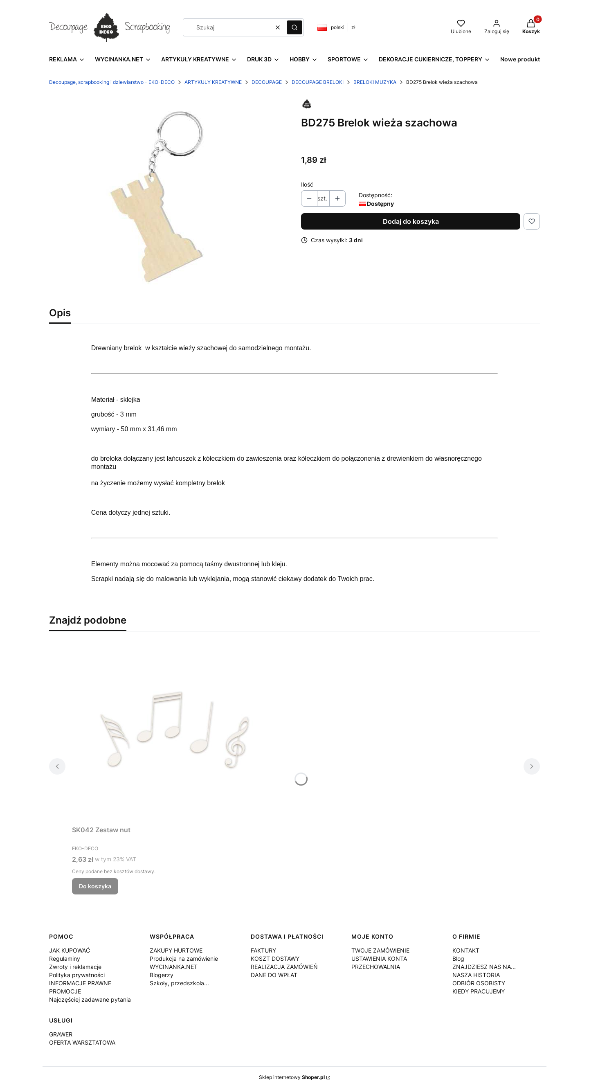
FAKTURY (263, 950)
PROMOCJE (65, 991)
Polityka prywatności (77, 974)
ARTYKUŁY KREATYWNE (213, 82)
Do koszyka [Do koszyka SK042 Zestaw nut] (95, 886)
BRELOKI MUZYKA (374, 82)
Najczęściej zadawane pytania (90, 999)
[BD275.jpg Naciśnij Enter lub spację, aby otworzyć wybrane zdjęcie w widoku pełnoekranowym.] (168, 198)
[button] (294, 27)
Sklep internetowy (292, 1077)
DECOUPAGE (267, 82)
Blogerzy (161, 974)
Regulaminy (64, 958)
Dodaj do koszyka (411, 221)
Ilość (307, 184)
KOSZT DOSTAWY (275, 958)
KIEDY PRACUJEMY (478, 991)
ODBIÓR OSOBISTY (478, 983)
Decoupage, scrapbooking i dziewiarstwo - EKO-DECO (112, 82)
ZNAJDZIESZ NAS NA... (484, 966)
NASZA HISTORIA (476, 974)
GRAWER (60, 1034)
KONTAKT (465, 950)
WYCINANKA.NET (174, 966)
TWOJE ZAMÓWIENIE (380, 950)
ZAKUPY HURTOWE (176, 950)
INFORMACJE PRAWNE (80, 983)
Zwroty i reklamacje (75, 966)
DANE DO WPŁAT (274, 974)
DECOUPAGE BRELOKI (318, 82)
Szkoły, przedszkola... (179, 983)
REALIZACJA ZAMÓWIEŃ (284, 966)
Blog (458, 958)
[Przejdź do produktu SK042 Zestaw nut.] (174, 730)
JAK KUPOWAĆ (69, 950)
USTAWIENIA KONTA (379, 958)
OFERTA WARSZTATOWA (82, 1042)
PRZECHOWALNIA (375, 966)
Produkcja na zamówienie (184, 958)
